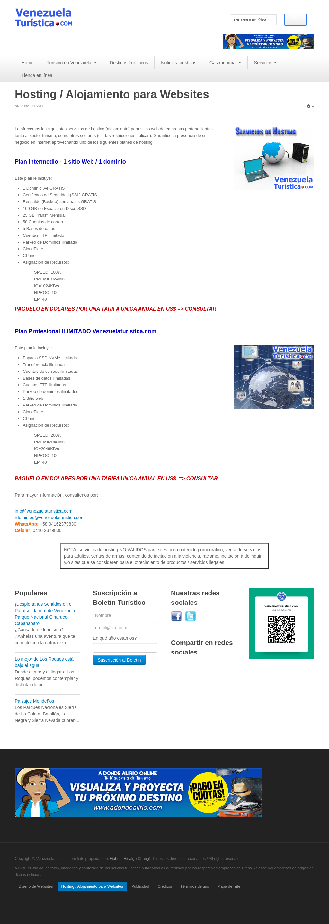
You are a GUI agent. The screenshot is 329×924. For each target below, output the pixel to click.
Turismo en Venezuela (72, 62)
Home (27, 62)
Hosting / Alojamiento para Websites (92, 886)
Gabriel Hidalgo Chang (129, 858)
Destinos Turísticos (129, 62)
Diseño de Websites (36, 886)
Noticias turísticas (178, 62)
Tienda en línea (37, 75)
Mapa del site (228, 886)
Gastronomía (225, 62)
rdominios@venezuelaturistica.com (49, 517)
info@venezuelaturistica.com (43, 511)
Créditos (164, 886)
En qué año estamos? (115, 638)
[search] (250, 20)
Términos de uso (194, 886)
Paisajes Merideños (34, 701)
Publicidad (140, 886)
